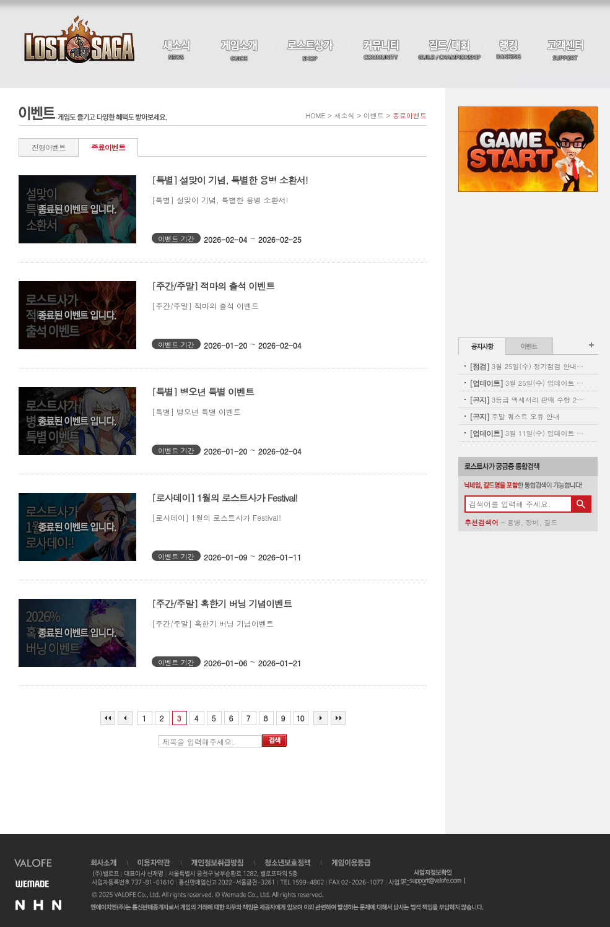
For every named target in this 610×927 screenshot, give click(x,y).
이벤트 (529, 346)
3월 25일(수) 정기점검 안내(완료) (526, 366)
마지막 (338, 718)
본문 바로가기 (0, 0)
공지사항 (482, 346)
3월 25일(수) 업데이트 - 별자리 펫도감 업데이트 (526, 383)
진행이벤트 (49, 147)
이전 (125, 718)
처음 (107, 718)
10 (300, 718)
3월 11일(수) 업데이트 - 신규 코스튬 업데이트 (526, 433)
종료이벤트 (108, 147)
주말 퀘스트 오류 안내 (514, 416)
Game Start (528, 149)
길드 (550, 522)
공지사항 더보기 (591, 344)
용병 (514, 522)
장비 (532, 522)
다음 (320, 718)
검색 (274, 740)
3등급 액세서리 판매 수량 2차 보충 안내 (526, 399)
